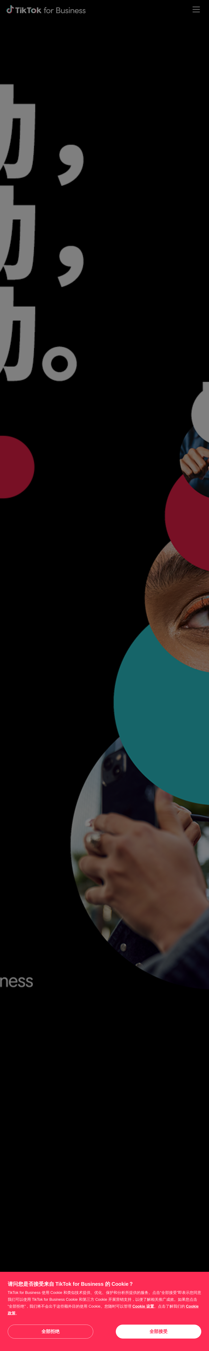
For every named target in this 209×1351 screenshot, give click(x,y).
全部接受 (159, 1331)
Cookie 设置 (143, 1306)
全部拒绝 (50, 1331)
